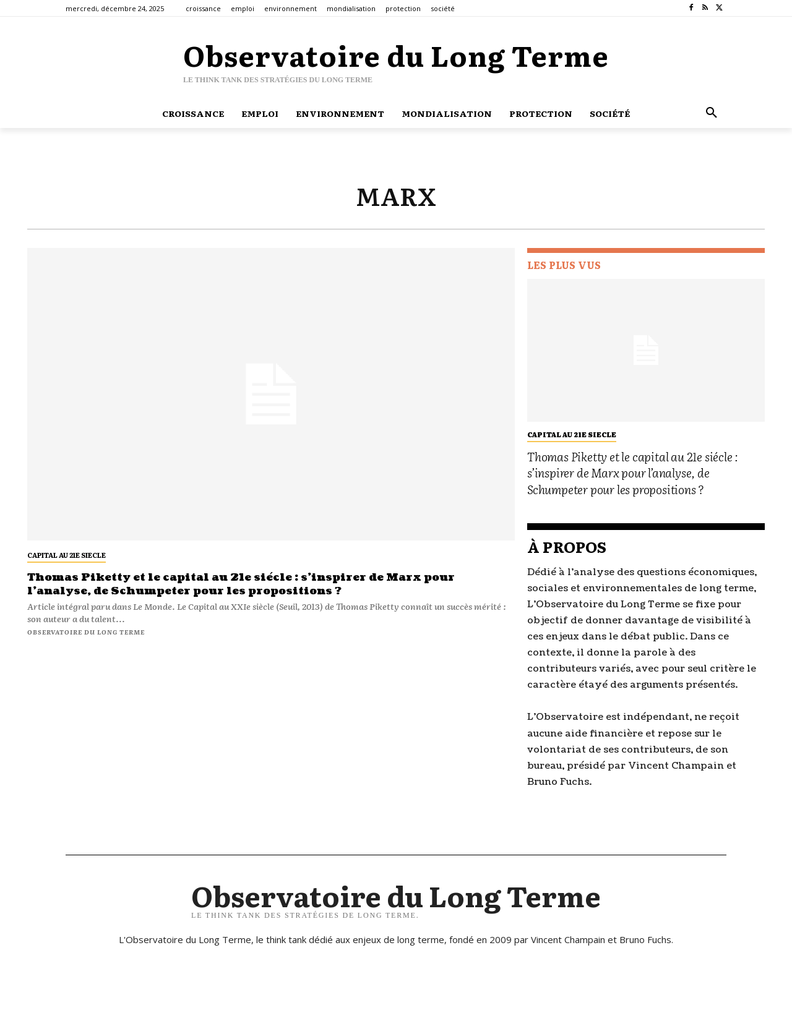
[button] (711, 113)
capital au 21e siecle (66, 555)
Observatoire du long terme (86, 631)
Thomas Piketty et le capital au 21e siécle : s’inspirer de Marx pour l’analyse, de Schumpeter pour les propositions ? (251, 584)
